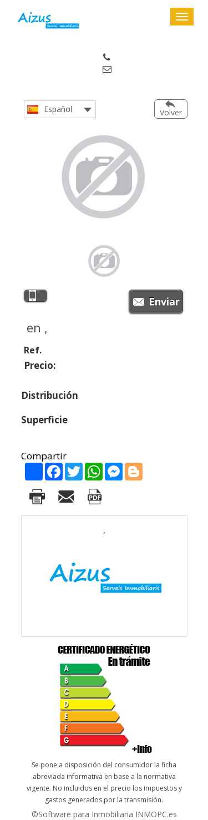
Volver (171, 112)
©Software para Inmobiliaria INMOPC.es (104, 814)
